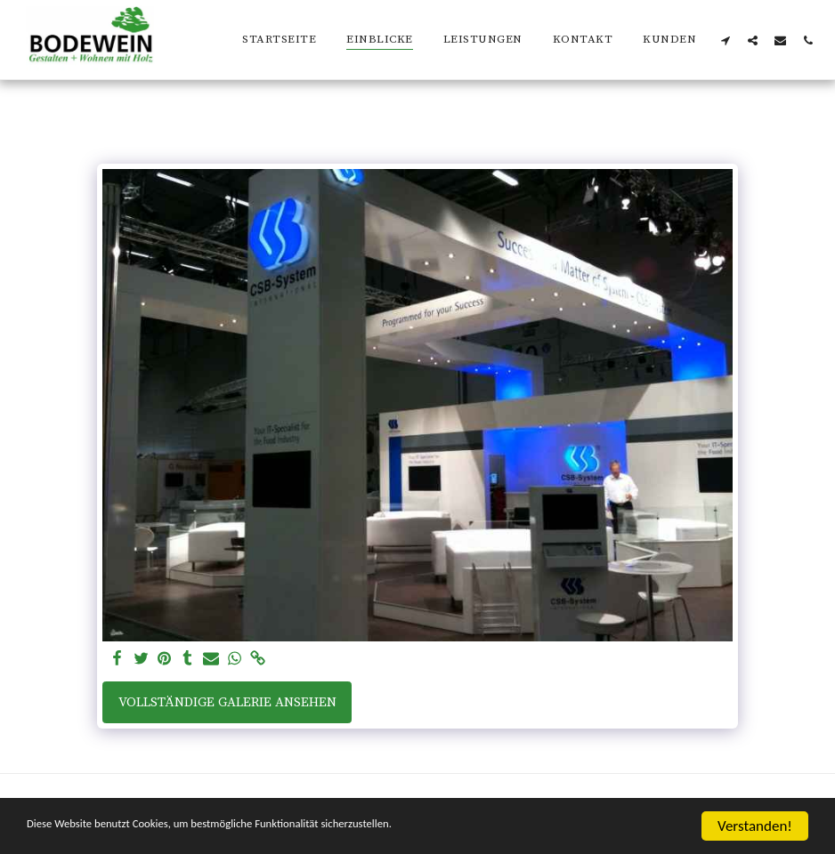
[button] (725, 40)
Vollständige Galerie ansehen (227, 702)
